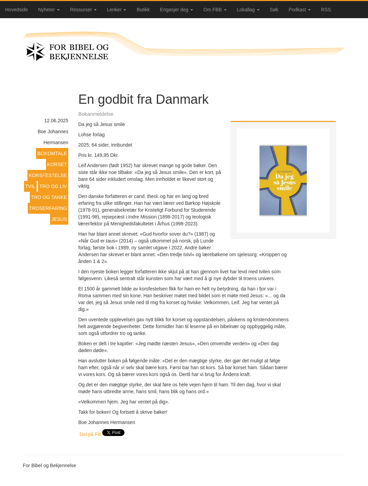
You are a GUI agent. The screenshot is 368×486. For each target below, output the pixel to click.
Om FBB (215, 9)
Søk (274, 9)
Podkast (300, 9)
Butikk (143, 9)
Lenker (117, 9)
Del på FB (90, 434)
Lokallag (248, 9)
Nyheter (49, 9)
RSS (326, 9)
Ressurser (83, 9)
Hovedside (16, 9)
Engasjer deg (176, 9)
